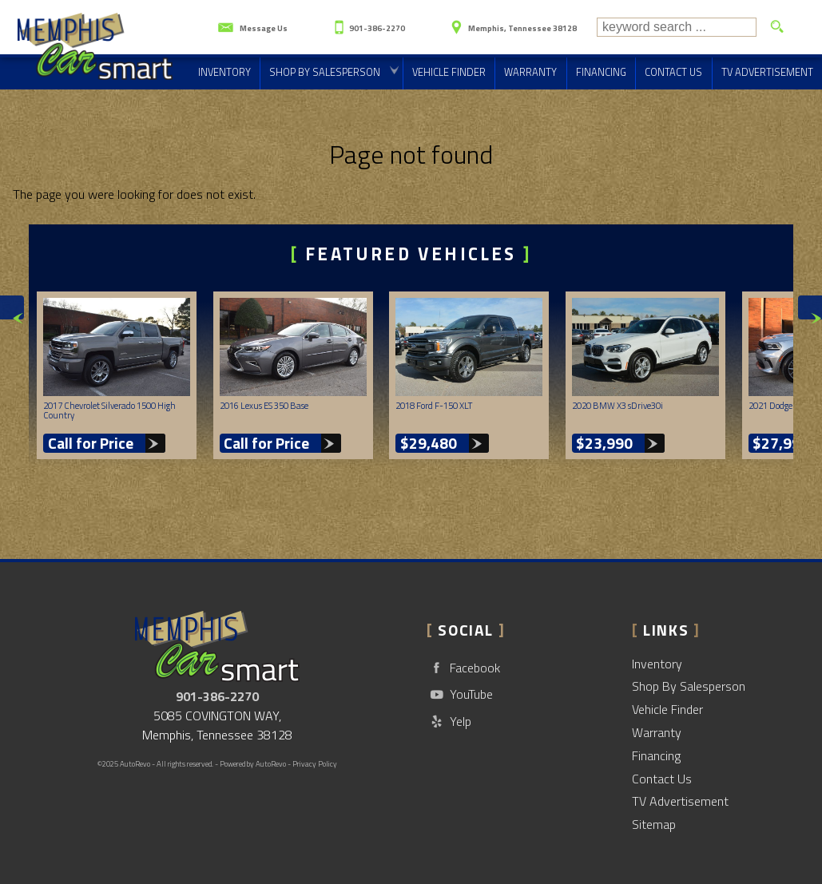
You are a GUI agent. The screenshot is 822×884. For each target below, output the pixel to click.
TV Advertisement (680, 801)
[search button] (776, 27)
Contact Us (662, 778)
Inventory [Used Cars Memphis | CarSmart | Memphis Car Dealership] (224, 72)
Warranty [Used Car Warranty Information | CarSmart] (530, 72)
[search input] (676, 27)
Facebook (463, 668)
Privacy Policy (314, 764)
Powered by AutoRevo (253, 764)
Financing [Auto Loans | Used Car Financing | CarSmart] (601, 72)
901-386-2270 (217, 696)
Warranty (656, 732)
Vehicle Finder (667, 709)
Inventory (657, 663)
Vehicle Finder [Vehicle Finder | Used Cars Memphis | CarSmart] (449, 72)
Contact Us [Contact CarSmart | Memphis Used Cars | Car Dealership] (673, 72)
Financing (656, 755)
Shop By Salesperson (324, 72)
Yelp (449, 721)
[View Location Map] (511, 22)
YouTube (460, 694)
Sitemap (654, 824)
